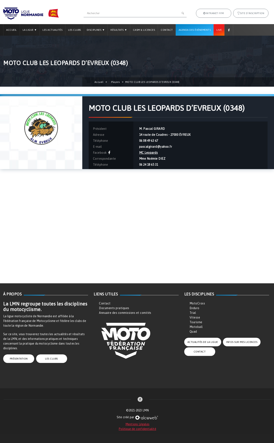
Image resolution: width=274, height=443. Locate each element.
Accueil (11, 29)
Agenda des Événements (195, 29)
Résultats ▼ (118, 29)
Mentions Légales (137, 424)
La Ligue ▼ (30, 29)
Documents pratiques (114, 308)
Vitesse (195, 317)
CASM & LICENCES (144, 29)
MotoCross (197, 303)
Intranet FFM (213, 13)
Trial (193, 312)
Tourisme (196, 322)
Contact (167, 29)
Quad (193, 331)
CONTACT (200, 351)
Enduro (194, 308)
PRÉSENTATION (19, 358)
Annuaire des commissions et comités (125, 312)
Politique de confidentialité (137, 429)
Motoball (196, 327)
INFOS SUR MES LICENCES (241, 342)
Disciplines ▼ (96, 29)
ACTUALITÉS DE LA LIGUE (202, 342)
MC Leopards (148, 152)
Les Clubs (74, 29)
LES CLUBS (51, 358)
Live (219, 29)
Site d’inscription (250, 13)
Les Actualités (52, 29)
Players (115, 81)
